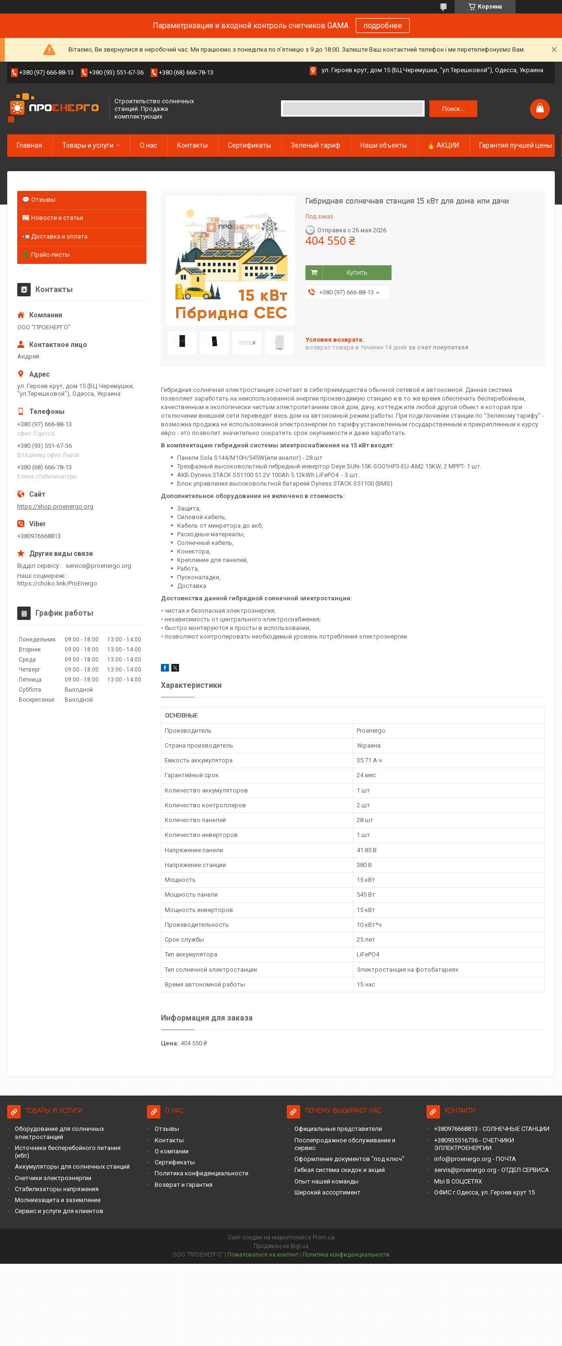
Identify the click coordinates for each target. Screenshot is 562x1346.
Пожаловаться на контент (262, 1254)
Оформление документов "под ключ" (349, 1158)
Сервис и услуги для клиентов (59, 1211)
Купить (357, 272)
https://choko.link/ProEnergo (57, 583)
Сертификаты (249, 145)
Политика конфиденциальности (201, 1173)
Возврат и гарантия (184, 1184)
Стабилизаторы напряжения (57, 1189)
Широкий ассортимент (327, 1192)
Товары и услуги (87, 145)
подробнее (382, 25)
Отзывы (167, 1128)
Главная (29, 145)
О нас (148, 145)
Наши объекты (383, 145)
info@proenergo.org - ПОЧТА (475, 1158)
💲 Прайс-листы (46, 254)
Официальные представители (338, 1128)
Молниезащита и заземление (58, 1200)
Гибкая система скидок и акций (339, 1169)
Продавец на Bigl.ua (281, 1246)
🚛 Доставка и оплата (55, 236)
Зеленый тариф (315, 145)
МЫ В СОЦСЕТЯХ (458, 1181)
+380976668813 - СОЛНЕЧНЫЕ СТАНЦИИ (492, 1128)
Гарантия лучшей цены (515, 145)
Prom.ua (324, 1237)
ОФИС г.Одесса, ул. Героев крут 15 (484, 1192)
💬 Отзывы (39, 199)
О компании (172, 1151)
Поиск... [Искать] (453, 108)
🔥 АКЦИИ (443, 145)
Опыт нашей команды (326, 1181)
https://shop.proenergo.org (55, 506)
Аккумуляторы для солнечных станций (72, 1166)
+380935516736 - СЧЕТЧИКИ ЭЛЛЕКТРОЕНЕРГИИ (474, 1144)
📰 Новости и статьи (52, 217)
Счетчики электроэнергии (53, 1178)
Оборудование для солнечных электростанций (59, 1132)
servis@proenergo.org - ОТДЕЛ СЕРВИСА (491, 1169)
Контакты (192, 145)
